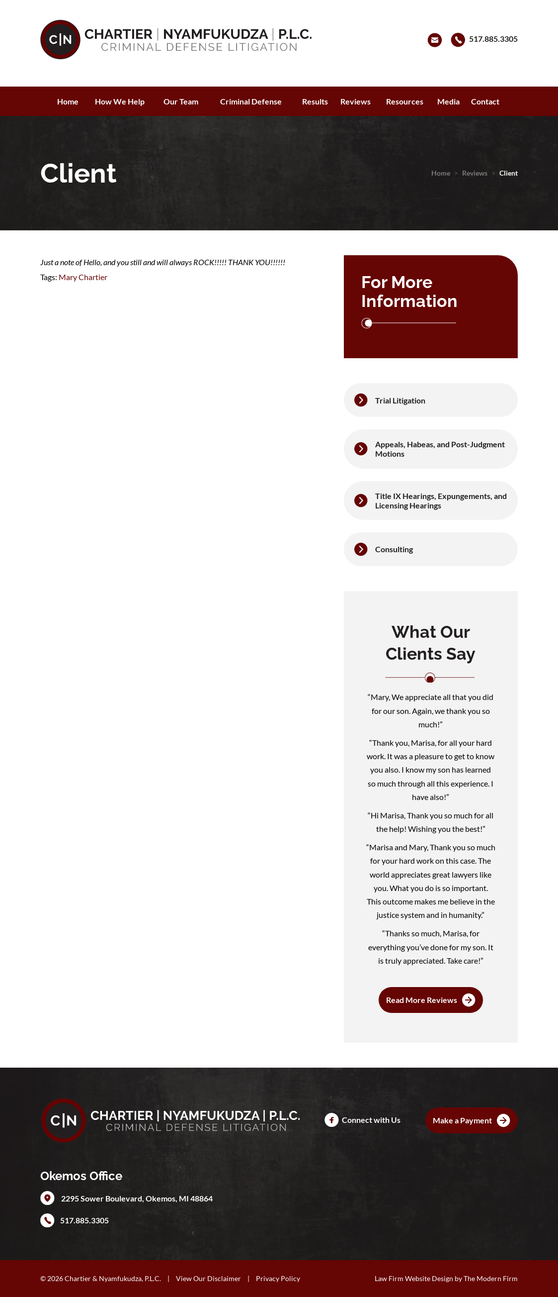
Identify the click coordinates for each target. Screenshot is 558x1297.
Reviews (355, 101)
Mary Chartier (83, 277)
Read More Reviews (421, 999)
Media (448, 101)
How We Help (120, 101)
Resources (404, 101)
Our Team (180, 101)
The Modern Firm (491, 1278)
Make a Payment (462, 1120)
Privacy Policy (278, 1278)
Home (68, 101)
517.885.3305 (493, 38)
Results (315, 101)
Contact (485, 101)
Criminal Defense (251, 101)
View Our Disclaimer (208, 1278)
